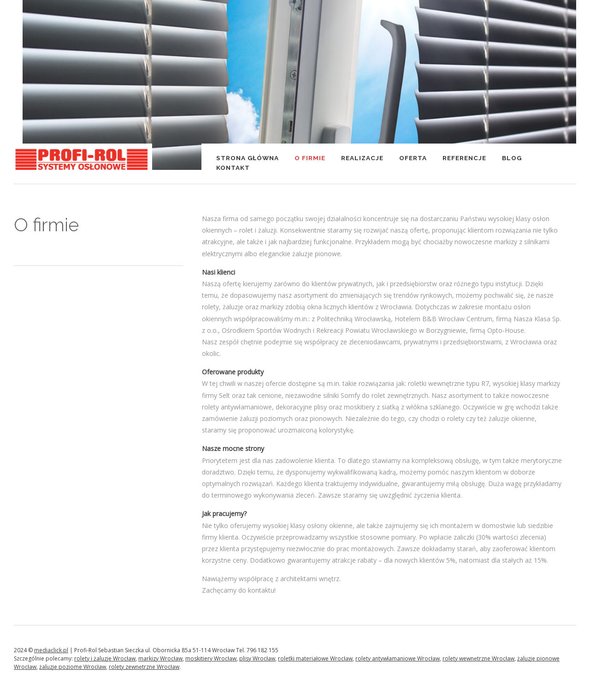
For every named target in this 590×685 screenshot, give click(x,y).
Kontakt (233, 167)
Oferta (413, 158)
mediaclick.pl (51, 650)
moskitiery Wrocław (210, 658)
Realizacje (362, 158)
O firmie (310, 158)
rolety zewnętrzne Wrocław (144, 667)
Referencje (464, 158)
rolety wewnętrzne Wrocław (478, 658)
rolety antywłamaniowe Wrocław (397, 658)
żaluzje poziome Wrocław (72, 667)
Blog (512, 158)
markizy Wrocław (160, 658)
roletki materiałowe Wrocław (315, 658)
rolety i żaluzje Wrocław (105, 658)
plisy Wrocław (257, 658)
